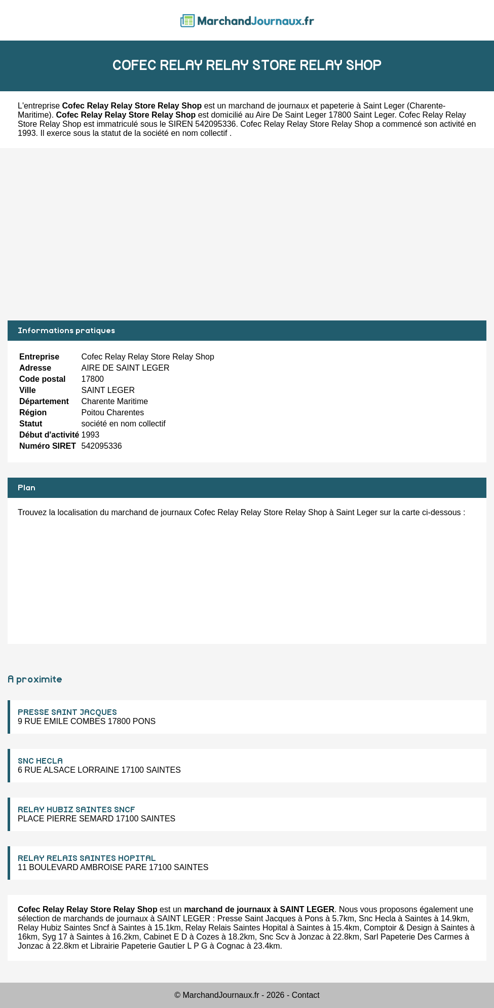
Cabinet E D (165, 936)
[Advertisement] (247, 234)
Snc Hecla (377, 918)
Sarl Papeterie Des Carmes (413, 936)
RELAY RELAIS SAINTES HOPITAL (87, 858)
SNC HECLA (40, 761)
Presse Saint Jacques (256, 918)
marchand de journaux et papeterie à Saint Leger (317, 105)
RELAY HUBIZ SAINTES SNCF (76, 810)
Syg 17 (54, 936)
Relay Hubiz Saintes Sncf (63, 927)
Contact (306, 995)
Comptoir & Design (398, 927)
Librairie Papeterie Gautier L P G (148, 946)
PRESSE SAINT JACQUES (67, 712)
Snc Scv (274, 936)
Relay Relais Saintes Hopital (236, 927)
